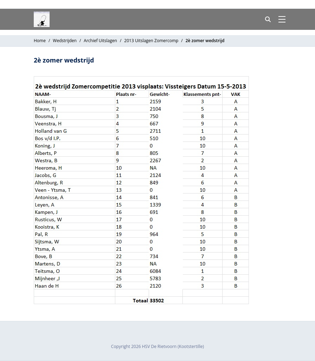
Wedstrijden (65, 41)
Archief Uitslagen (100, 41)
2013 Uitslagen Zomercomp (151, 41)
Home (40, 41)
